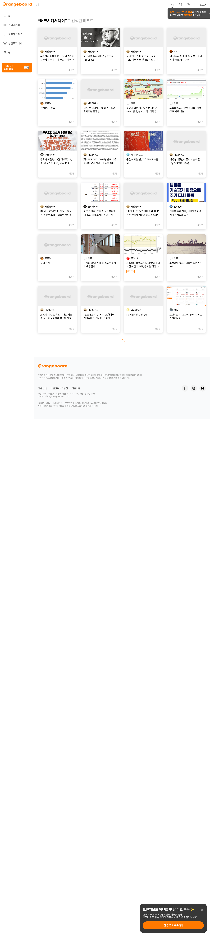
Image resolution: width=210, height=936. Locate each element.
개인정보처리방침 (59, 388)
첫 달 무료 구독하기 (173, 925)
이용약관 (76, 388)
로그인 (203, 4)
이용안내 (42, 388)
